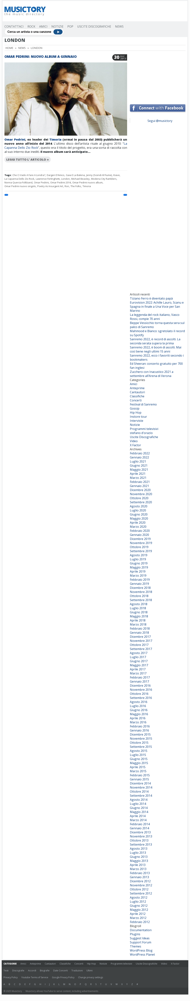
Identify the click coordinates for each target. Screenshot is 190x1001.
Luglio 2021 (138, 461)
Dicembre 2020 (140, 490)
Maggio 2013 (139, 861)
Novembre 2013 (141, 836)
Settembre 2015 (141, 747)
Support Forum (140, 942)
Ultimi (89, 970)
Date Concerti (60, 970)
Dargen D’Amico (55, 175)
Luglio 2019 (138, 559)
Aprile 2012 (137, 914)
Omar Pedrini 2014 (60, 182)
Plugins (135, 934)
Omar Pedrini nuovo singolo (20, 186)
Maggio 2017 (139, 665)
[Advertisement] (118, 11)
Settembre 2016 (141, 698)
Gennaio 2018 (139, 633)
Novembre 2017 (141, 641)
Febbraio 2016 (140, 726)
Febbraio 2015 (140, 775)
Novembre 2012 (141, 885)
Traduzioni (77, 970)
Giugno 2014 (139, 808)
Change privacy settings (90, 977)
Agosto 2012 (138, 897)
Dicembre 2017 (140, 637)
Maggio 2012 (139, 910)
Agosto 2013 (138, 849)
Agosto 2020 (138, 506)
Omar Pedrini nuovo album (87, 182)
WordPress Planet (142, 954)
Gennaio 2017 (139, 681)
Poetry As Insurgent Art (50, 186)
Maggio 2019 (139, 567)
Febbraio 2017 (140, 677)
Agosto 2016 (138, 702)
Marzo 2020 (138, 527)
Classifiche (137, 396)
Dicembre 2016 (140, 686)
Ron (67, 186)
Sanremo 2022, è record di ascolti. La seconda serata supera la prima (155, 341)
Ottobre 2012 (139, 889)
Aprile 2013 (137, 865)
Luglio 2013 (138, 853)
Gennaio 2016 (139, 730)
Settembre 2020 (141, 502)
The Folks (76, 186)
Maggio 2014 (139, 812)
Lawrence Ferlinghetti (48, 178)
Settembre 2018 (141, 600)
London (65, 178)
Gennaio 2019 (139, 584)
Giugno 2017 (139, 661)
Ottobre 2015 (139, 743)
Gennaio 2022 (139, 457)
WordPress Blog (141, 950)
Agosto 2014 (138, 800)
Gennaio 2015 (139, 779)
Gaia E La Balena (75, 175)
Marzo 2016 (138, 722)
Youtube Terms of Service (34, 977)
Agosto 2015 (138, 751)
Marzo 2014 (138, 820)
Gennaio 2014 (139, 828)
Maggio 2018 (139, 616)
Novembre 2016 (141, 690)
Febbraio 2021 (140, 482)
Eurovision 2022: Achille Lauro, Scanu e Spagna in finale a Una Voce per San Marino (157, 306)
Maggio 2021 (139, 470)
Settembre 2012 (141, 893)
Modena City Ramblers (104, 178)
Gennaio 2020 (139, 535)
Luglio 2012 (138, 901)
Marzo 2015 (138, 771)
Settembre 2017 (141, 649)
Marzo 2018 (138, 624)
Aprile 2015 (137, 767)
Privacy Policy (11, 977)
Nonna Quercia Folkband (18, 182)
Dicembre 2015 (140, 734)
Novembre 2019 (141, 543)
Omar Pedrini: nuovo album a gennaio (40, 56)
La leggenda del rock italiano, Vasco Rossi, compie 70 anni (154, 317)
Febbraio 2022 (140, 453)
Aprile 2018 (137, 620)
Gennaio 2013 (139, 877)
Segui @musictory (160, 121)
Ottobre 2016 (139, 694)
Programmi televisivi (144, 429)
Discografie (18, 970)
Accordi (32, 970)
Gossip (134, 408)
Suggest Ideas (140, 938)
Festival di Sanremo (143, 404)
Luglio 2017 (138, 657)
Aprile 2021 (137, 474)
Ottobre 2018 (139, 596)
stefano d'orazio (141, 433)
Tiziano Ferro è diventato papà (151, 298)
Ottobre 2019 (139, 547)
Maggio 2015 (139, 763)
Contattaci (14, 26)
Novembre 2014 (141, 787)
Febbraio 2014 (140, 824)
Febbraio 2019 (140, 580)
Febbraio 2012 (140, 922)
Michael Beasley (80, 178)
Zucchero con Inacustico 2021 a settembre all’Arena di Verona (151, 374)
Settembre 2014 (141, 796)
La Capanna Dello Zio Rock (19, 178)
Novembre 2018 (141, 592)
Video (134, 441)
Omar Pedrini (14, 139)
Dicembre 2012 (140, 881)
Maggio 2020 (139, 518)
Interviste (136, 421)
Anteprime (137, 388)
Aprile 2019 (137, 571)
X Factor (135, 445)
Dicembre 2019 (140, 539)
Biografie (45, 970)
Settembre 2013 (141, 844)
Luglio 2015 (138, 755)
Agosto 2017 (138, 653)
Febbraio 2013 (140, 873)
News (119, 26)
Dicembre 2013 (140, 832)
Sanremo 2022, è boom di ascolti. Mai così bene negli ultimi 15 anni (155, 349)
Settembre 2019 (141, 551)
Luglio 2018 (138, 608)
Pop (70, 26)
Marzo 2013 (138, 869)
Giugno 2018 (139, 612)
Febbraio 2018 (140, 628)
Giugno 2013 (139, 857)
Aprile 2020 (137, 523)
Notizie (57, 26)
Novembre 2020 (141, 494)
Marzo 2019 (138, 575)
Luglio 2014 (138, 804)
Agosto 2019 (138, 555)
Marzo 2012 (138, 918)
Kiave (116, 175)
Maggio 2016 (139, 714)
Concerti (136, 400)
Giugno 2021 (139, 465)
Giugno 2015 (139, 759)
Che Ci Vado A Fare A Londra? (28, 175)
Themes (135, 946)
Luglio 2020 (138, 510)
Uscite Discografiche (94, 26)
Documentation (141, 930)
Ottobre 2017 (139, 645)
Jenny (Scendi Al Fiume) (99, 175)
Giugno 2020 (139, 514)
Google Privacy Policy (63, 977)
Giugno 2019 (139, 563)
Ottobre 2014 (139, 791)
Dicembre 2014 (140, 783)
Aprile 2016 (137, 718)
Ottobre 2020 (139, 498)
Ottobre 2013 (139, 840)
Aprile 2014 (137, 816)
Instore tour (138, 417)
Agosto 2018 (138, 604)
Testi (6, 970)
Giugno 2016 (139, 710)
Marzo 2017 (138, 673)
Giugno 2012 (139, 906)
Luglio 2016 (138, 706)
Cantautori (137, 392)
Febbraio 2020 (140, 531)
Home (9, 48)
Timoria (55, 139)
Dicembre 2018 (140, 588)
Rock (31, 26)
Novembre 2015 (141, 738)
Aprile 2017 (137, 669)
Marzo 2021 (138, 478)
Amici (43, 26)
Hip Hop (135, 412)
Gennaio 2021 (139, 486)
